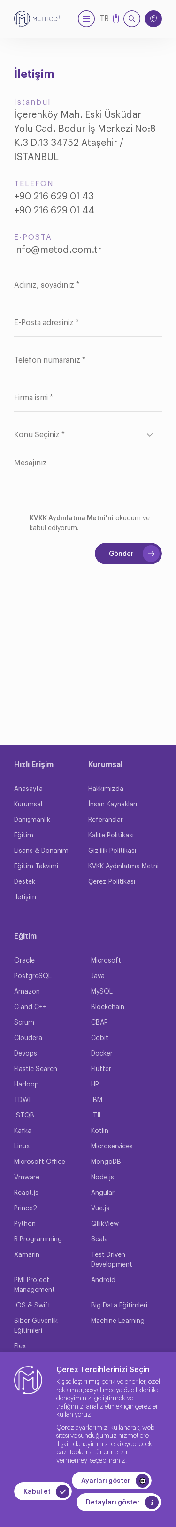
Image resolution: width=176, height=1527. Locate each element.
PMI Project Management (34, 1285)
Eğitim (23, 835)
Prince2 (25, 1208)
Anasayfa (28, 789)
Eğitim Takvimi (36, 866)
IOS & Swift (32, 1305)
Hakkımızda (105, 789)
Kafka (22, 1131)
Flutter (101, 1069)
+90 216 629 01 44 (54, 210)
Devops (25, 1053)
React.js (26, 1193)
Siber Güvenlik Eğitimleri (36, 1326)
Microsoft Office (39, 1162)
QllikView (105, 1224)
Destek (24, 882)
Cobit (99, 1038)
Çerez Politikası (111, 882)
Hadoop (26, 1084)
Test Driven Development (111, 1260)
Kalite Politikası (111, 835)
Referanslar (105, 820)
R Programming (38, 1239)
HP (95, 1084)
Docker (102, 1053)
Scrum (24, 1022)
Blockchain (107, 1007)
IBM (96, 1100)
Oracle (24, 960)
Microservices (112, 1146)
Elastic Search (35, 1069)
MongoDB (106, 1162)
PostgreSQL (33, 976)
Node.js (102, 1177)
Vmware (26, 1177)
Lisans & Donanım (41, 851)
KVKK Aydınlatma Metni (123, 866)
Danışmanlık (32, 820)
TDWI (22, 1100)
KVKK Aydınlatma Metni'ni (72, 518)
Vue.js (100, 1208)
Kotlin (99, 1131)
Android (103, 1280)
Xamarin (26, 1255)
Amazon (27, 991)
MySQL (102, 991)
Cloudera (28, 1038)
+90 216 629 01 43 (54, 196)
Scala (99, 1239)
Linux (22, 1146)
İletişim (25, 897)
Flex (20, 1346)
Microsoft (106, 960)
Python (25, 1224)
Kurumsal (28, 804)
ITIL (96, 1115)
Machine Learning (118, 1321)
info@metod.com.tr (57, 250)
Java (98, 976)
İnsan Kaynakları (112, 804)
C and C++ (30, 1007)
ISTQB (24, 1115)
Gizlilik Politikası (112, 851)
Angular (103, 1193)
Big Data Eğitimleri (119, 1305)
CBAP (99, 1022)
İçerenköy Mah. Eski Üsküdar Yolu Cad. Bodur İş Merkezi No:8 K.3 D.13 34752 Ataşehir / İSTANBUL (85, 136)
